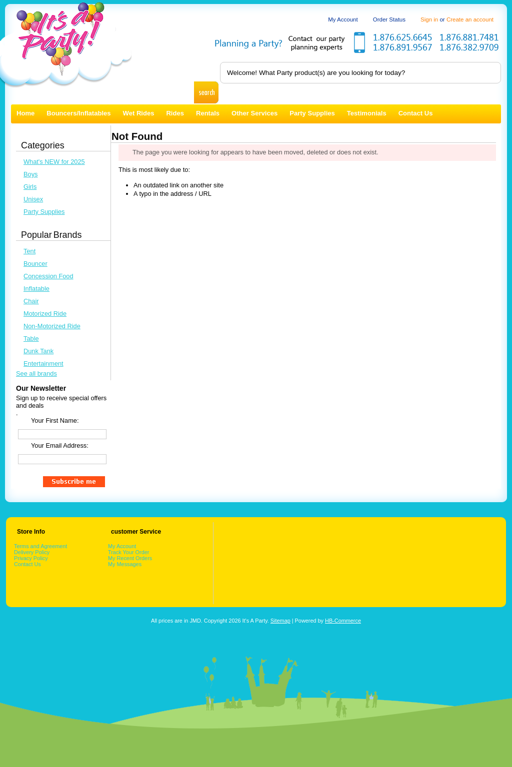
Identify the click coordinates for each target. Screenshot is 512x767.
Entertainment (44, 363)
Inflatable (37, 288)
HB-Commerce (343, 621)
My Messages (125, 564)
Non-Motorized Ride (52, 326)
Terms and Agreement (40, 546)
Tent (30, 251)
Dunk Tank (39, 351)
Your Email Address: (59, 445)
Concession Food (49, 276)
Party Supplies (44, 211)
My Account (343, 19)
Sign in (429, 19)
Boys (31, 174)
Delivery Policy (32, 552)
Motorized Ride (45, 313)
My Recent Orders (130, 558)
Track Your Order (128, 552)
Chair (31, 301)
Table (31, 338)
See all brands (36, 373)
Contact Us (27, 564)
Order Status (389, 19)
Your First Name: (55, 420)
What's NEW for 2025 (54, 161)
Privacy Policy (31, 558)
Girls (30, 186)
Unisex (33, 199)
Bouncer (36, 263)
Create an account (470, 19)
